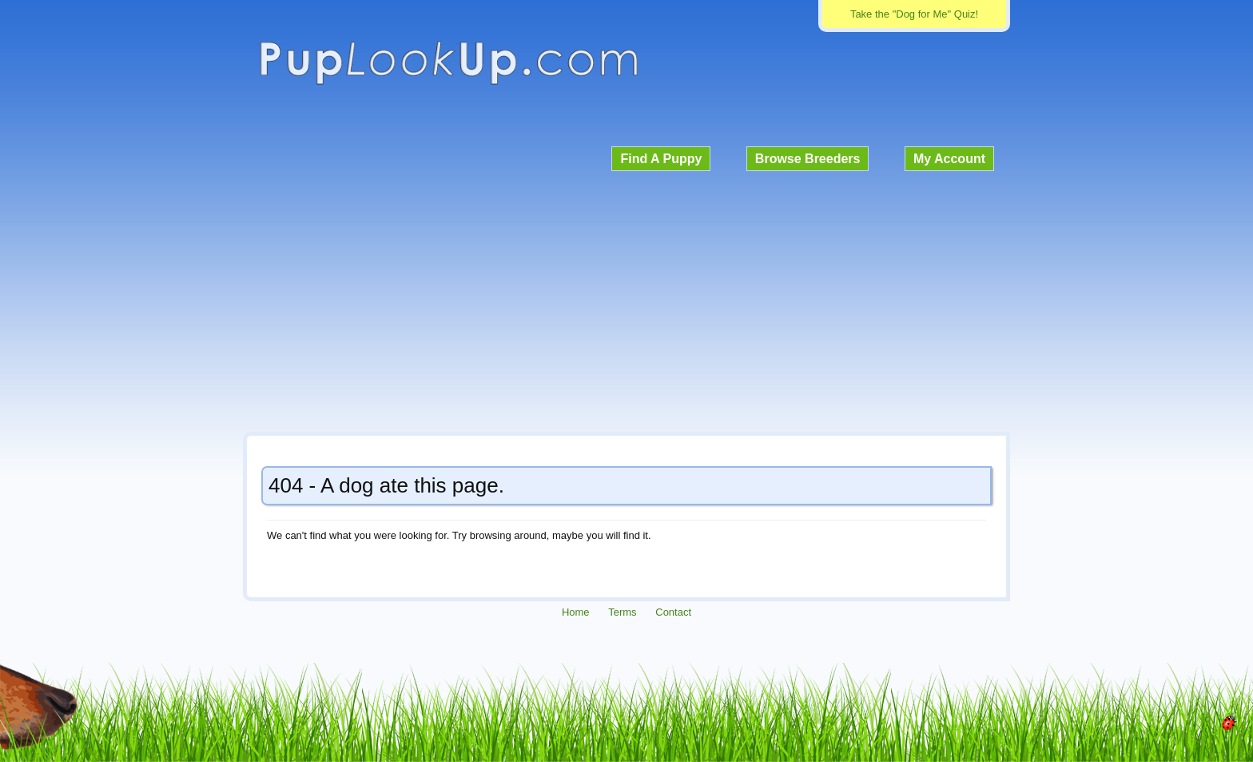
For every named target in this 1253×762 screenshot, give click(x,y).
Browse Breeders (808, 159)
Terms (622, 612)
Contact (673, 612)
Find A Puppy (661, 159)
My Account (949, 159)
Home (576, 612)
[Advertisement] (626, 299)
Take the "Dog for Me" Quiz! (914, 14)
